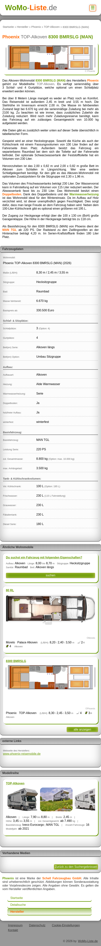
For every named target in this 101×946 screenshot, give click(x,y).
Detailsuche (18, 904)
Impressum (15, 925)
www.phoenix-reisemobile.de (22, 753)
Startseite (8, 27)
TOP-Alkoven (52, 27)
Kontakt (13, 930)
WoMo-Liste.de (88, 941)
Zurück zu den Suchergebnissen (76, 866)
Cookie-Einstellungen (66, 925)
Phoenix (36, 27)
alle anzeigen (82, 729)
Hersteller (22, 27)
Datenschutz (37, 925)
